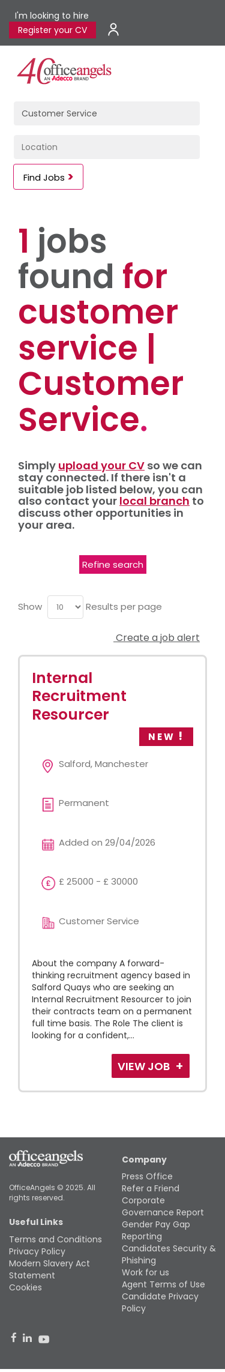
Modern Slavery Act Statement (49, 1269)
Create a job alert (156, 638)
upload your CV (101, 465)
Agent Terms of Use (163, 1284)
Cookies (25, 1287)
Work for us (145, 1272)
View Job (145, 1066)
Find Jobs (44, 177)
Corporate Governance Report (163, 1206)
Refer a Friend (150, 1188)
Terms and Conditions (55, 1239)
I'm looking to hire (52, 16)
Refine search (112, 564)
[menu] (65, 607)
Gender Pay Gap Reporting (156, 1230)
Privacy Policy (37, 1251)
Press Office (147, 1176)
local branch (154, 500)
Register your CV (52, 30)
